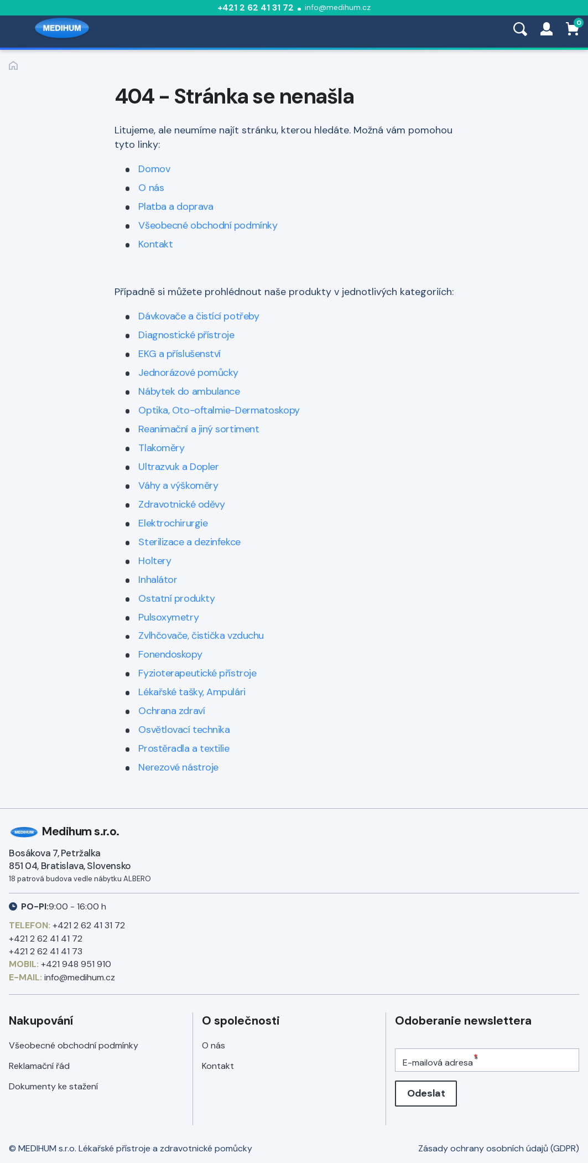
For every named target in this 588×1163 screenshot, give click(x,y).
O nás (151, 187)
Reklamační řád (39, 1066)
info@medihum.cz (338, 7)
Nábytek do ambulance (189, 391)
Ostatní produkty (176, 598)
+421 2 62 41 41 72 (45, 938)
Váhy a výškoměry (178, 485)
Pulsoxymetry (168, 617)
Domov (154, 168)
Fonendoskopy (170, 654)
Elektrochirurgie (172, 523)
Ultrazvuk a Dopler (178, 466)
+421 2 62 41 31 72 (255, 7)
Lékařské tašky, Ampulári (191, 692)
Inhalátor (157, 579)
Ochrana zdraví (171, 710)
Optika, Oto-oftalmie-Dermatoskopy (218, 410)
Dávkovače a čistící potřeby (198, 316)
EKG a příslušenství (179, 353)
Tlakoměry (161, 447)
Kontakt (155, 244)
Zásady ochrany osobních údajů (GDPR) (498, 1148)
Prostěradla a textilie (183, 748)
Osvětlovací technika (184, 729)
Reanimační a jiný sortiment (198, 429)
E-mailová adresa (438, 1062)
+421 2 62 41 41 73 (45, 951)
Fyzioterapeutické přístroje (197, 673)
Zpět (13, 65)
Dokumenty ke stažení (53, 1086)
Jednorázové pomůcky (188, 372)
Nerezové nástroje (178, 767)
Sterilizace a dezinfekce (189, 542)
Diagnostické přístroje (186, 335)
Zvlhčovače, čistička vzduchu (200, 635)
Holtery (154, 560)
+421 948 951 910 (76, 964)
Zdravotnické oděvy (181, 504)
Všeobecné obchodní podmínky (207, 225)
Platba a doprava (175, 206)
